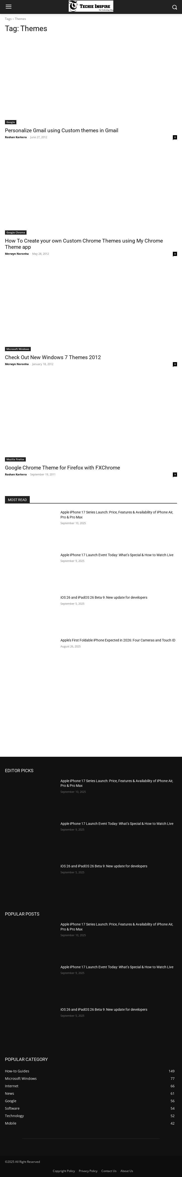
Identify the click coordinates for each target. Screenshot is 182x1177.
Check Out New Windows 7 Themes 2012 (53, 357)
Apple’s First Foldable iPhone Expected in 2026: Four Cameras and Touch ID (118, 640)
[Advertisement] (91, 719)
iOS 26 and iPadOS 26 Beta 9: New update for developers (104, 597)
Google (10, 122)
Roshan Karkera (16, 137)
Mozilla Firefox (15, 459)
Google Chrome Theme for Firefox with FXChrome (62, 468)
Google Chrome (15, 232)
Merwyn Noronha (17, 253)
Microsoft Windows (17, 349)
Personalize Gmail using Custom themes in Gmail (61, 130)
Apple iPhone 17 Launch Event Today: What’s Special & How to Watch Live (117, 555)
